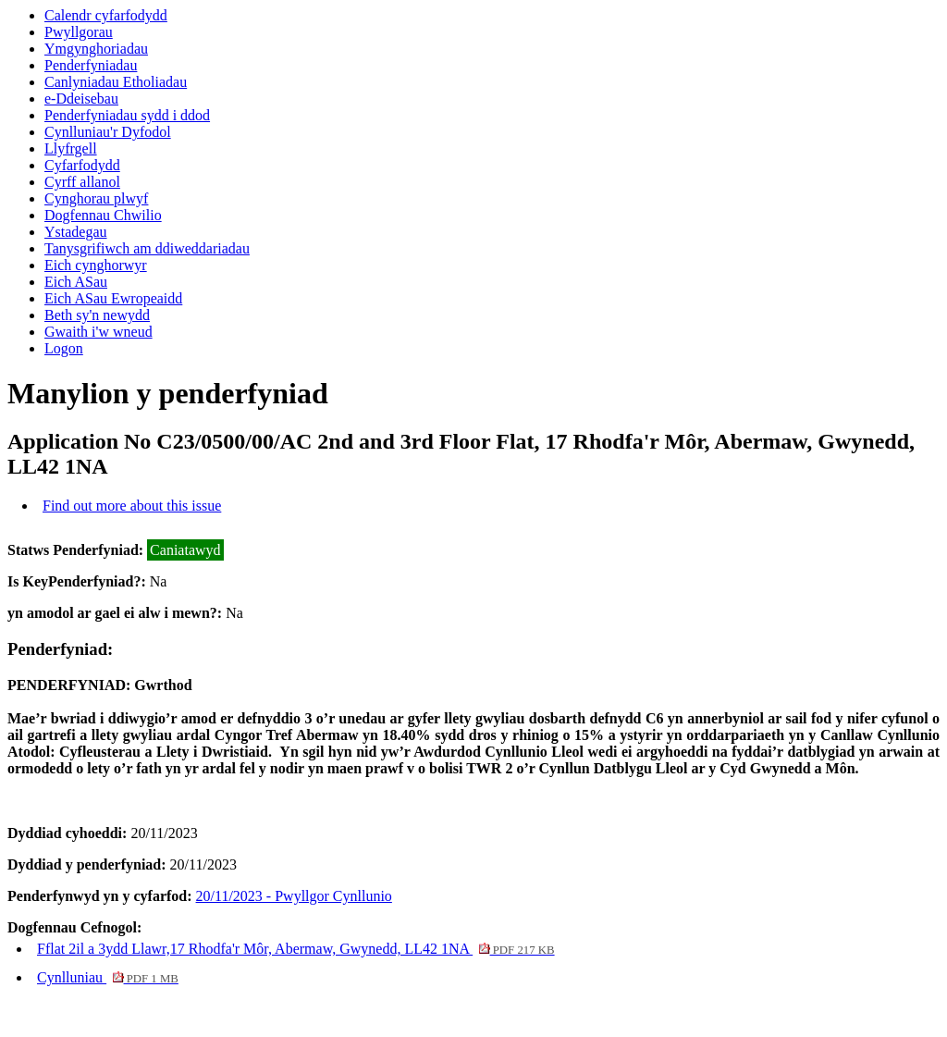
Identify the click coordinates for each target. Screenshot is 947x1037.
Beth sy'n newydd (97, 315)
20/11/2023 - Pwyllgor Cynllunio (294, 896)
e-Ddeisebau (81, 98)
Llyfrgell (70, 148)
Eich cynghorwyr (95, 265)
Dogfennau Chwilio (103, 215)
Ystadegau (75, 232)
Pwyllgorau (78, 32)
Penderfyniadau (90, 65)
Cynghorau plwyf (96, 198)
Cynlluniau (107, 977)
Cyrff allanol (82, 182)
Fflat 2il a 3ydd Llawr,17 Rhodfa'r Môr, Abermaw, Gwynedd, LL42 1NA (296, 949)
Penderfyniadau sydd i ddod (127, 115)
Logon (63, 348)
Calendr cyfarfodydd (105, 15)
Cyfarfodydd (82, 165)
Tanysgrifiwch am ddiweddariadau (147, 248)
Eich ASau (75, 282)
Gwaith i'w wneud (98, 331)
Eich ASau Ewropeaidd (113, 298)
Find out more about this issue (132, 505)
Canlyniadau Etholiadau (115, 82)
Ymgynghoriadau (96, 48)
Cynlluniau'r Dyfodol (107, 132)
